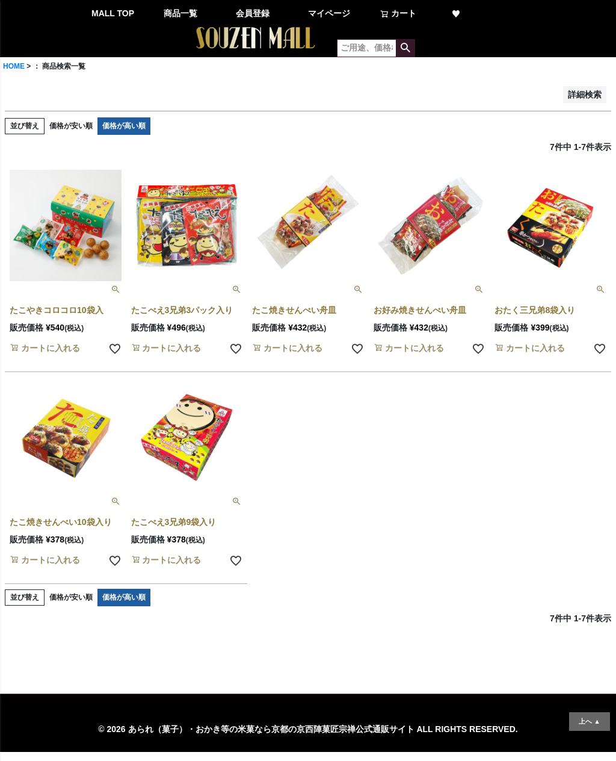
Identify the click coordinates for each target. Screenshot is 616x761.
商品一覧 (180, 13)
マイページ (329, 13)
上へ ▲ (589, 721)
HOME (14, 66)
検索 (405, 48)
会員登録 (253, 13)
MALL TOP (112, 13)
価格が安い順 (71, 126)
